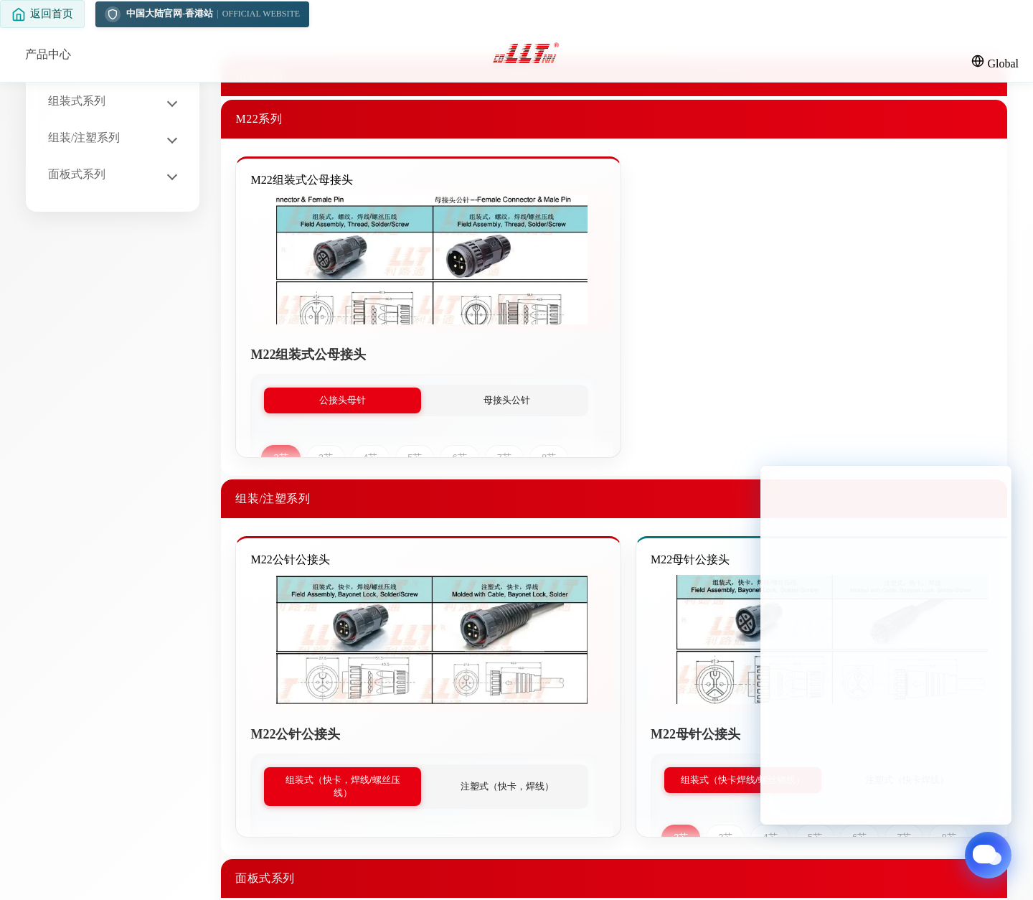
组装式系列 (76, 101)
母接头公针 (507, 400)
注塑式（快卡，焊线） (507, 786)
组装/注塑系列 (84, 137)
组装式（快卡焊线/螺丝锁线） (743, 779)
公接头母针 (342, 400)
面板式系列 (76, 174)
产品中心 (48, 54)
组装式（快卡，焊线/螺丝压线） (343, 786)
